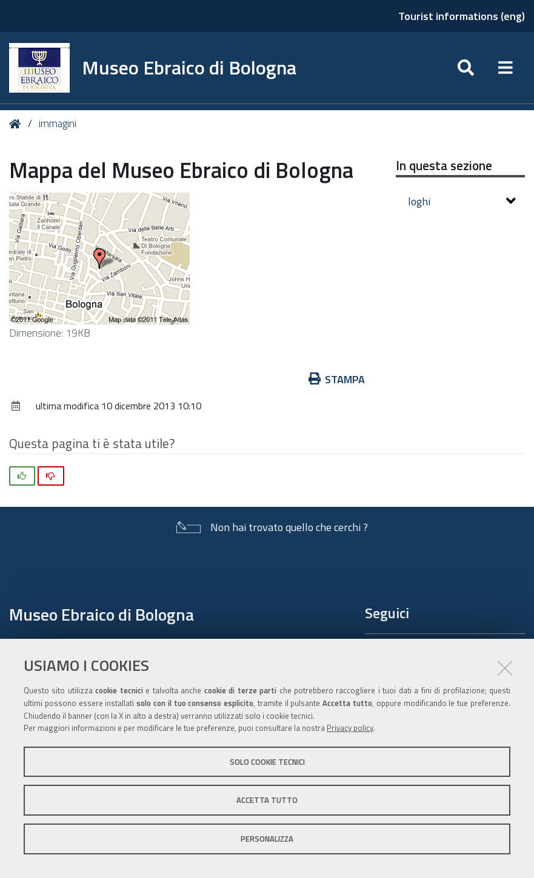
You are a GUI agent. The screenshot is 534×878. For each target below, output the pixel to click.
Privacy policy (350, 728)
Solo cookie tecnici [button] (267, 762)
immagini (57, 123)
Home (17, 124)
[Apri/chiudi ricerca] (466, 68)
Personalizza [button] (267, 839)
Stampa (337, 379)
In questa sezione (444, 165)
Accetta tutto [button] (267, 800)
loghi (462, 201)
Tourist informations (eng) (461, 16)
